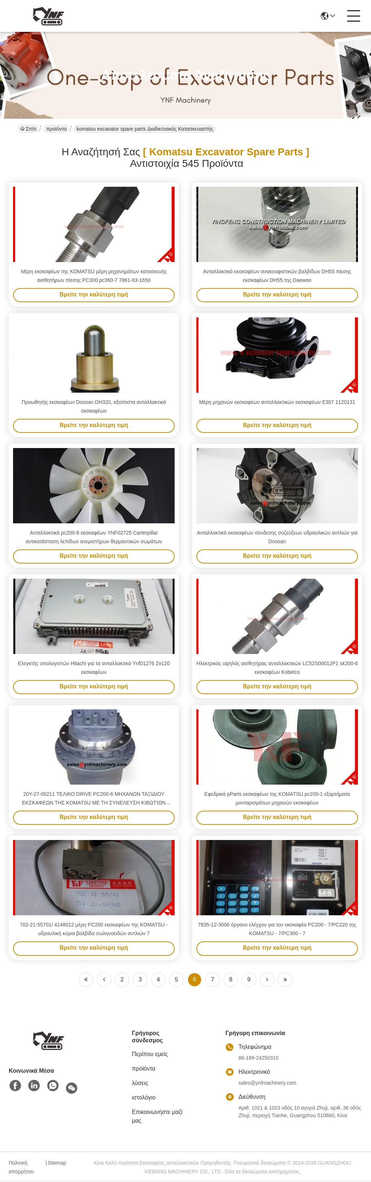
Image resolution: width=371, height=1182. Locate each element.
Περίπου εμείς (150, 1056)
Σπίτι (28, 129)
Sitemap (56, 1165)
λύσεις (140, 1085)
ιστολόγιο (143, 1099)
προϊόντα (56, 129)
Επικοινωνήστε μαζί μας (157, 1118)
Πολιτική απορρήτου (21, 1169)
